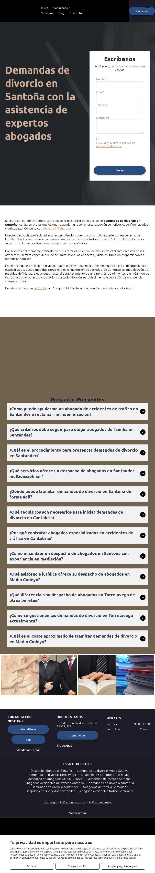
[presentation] (122, 156)
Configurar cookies (77, 866)
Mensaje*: (102, 117)
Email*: (100, 92)
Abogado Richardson (57, 228)
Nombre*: (102, 79)
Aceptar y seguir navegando (123, 866)
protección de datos (109, 146)
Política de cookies (100, 802)
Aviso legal (50, 802)
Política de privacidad (73, 802)
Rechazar (32, 866)
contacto (40, 288)
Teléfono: (102, 105)
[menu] (147, 8)
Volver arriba (77, 813)
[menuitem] (45, 7)
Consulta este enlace (69, 857)
